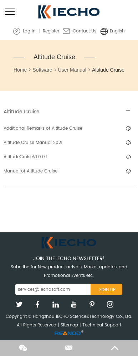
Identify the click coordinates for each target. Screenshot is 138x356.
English (117, 31)
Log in (29, 31)
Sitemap (69, 325)
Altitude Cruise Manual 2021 (33, 142)
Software (42, 70)
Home (20, 70)
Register (51, 31)
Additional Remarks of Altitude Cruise (43, 128)
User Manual (72, 70)
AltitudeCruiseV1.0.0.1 (25, 157)
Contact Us (84, 31)
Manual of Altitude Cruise (30, 171)
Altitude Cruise (54, 57)
